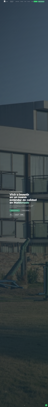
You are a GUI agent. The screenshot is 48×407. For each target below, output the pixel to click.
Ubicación (28, 1)
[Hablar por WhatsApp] (46, 405)
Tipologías (21, 1)
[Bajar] (24, 405)
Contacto (32, 1)
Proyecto (7, 1)
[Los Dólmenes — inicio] (5, 1)
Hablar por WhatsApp (25, 210)
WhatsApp (35, 1)
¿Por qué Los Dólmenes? (11, 1)
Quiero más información (14, 210)
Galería (25, 1)
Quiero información (41, 1)
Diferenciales (17, 1)
